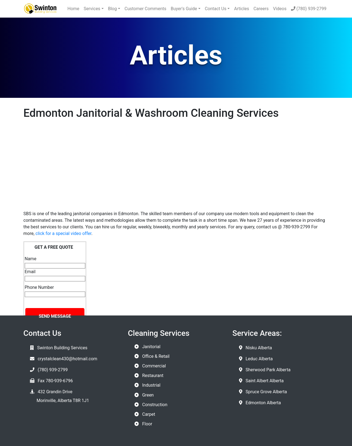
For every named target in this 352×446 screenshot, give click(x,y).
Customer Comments (145, 8)
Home (73, 8)
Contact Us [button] (216, 8)
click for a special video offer (63, 233)
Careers (261, 8)
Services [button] (92, 8)
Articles (241, 8)
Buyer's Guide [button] (184, 8)
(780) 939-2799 (308, 8)
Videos (280, 8)
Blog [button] (112, 8)
